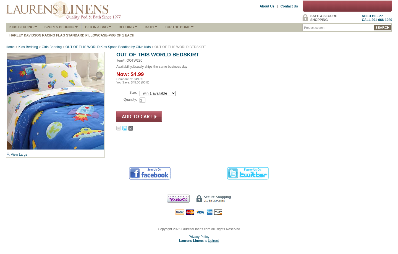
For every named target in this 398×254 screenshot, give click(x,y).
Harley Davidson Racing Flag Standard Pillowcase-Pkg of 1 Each (71, 35)
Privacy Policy (199, 237)
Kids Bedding (23, 27)
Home (10, 47)
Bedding (128, 27)
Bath (151, 27)
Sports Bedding (61, 27)
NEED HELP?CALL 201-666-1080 (377, 18)
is (199, 241)
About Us (267, 6)
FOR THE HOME (179, 27)
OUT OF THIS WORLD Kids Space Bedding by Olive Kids (108, 47)
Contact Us (289, 6)
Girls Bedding (52, 47)
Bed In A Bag (98, 27)
